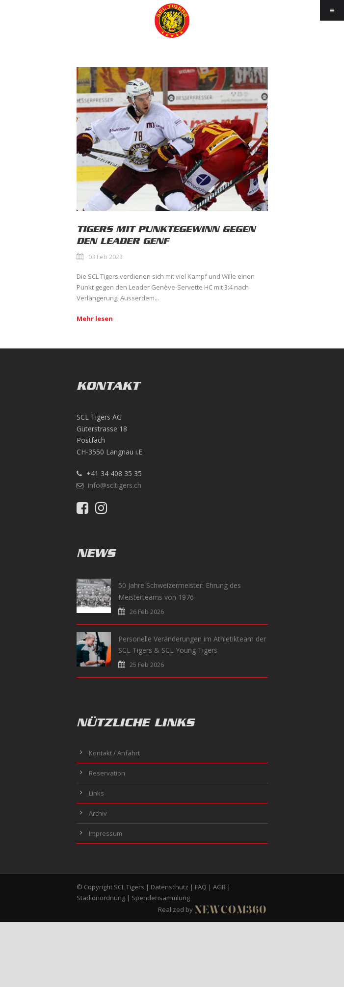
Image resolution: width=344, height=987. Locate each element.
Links (96, 793)
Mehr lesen (95, 318)
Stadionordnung (101, 897)
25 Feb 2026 (147, 664)
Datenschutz (169, 886)
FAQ (201, 886)
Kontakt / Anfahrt (114, 752)
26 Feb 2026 (147, 611)
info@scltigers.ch (114, 485)
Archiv (98, 813)
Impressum (105, 833)
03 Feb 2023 (105, 256)
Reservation (107, 773)
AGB (219, 886)
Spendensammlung (161, 897)
